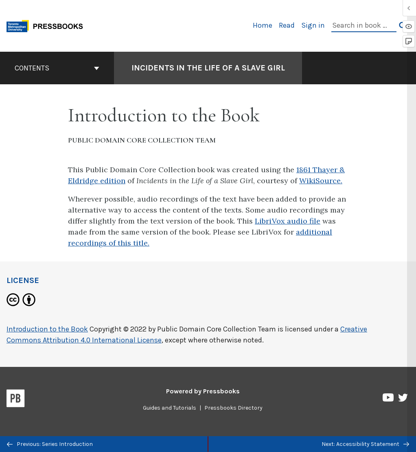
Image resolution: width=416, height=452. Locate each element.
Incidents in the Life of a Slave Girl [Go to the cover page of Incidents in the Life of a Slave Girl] (208, 67)
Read (287, 25)
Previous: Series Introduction (50, 444)
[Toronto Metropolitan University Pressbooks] (48, 25)
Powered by (203, 391)
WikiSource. (320, 180)
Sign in (313, 25)
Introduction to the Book (47, 329)
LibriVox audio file (287, 221)
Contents (57, 68)
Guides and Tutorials (169, 407)
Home (262, 25)
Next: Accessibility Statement (365, 444)
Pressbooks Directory (233, 407)
